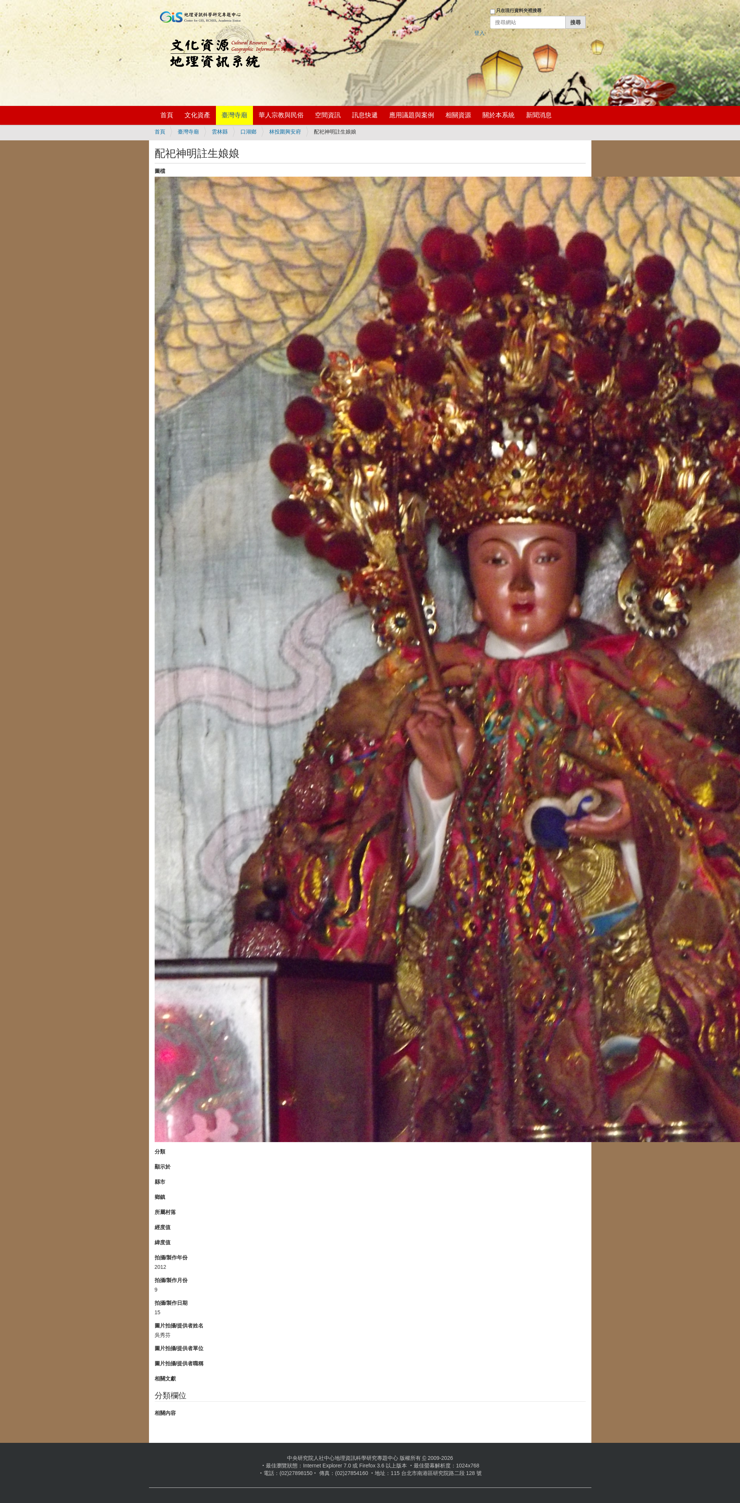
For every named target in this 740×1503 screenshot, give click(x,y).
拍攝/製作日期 (171, 1303)
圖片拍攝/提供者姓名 (179, 1326)
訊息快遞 (365, 115)
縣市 (160, 1182)
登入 (479, 33)
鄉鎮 (160, 1197)
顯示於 (163, 1167)
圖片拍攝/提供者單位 (179, 1348)
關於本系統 (498, 115)
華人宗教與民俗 (281, 115)
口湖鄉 (248, 132)
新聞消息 (539, 115)
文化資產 (197, 115)
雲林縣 (220, 132)
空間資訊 (328, 115)
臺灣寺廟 (234, 115)
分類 (160, 1152)
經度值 (163, 1227)
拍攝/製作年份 (171, 1257)
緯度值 (163, 1242)
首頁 (166, 115)
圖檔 (160, 171)
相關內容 (165, 1413)
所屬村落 (165, 1212)
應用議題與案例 (411, 115)
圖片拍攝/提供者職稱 (179, 1363)
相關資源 (458, 115)
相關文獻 (165, 1379)
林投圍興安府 (285, 132)
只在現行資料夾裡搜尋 (518, 10)
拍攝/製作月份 (171, 1280)
